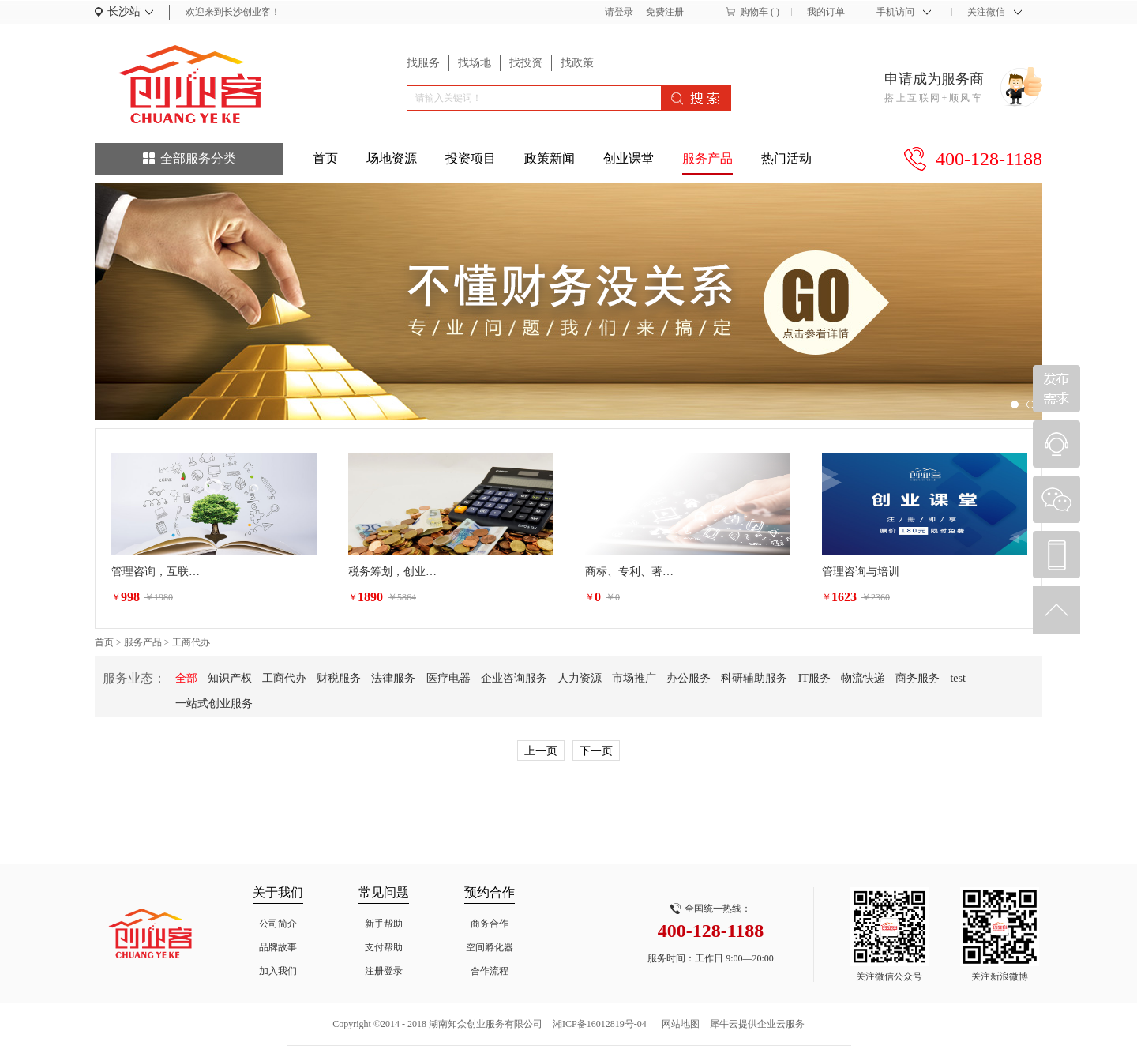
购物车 (754, 11)
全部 (186, 678)
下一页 (596, 751)
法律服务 (393, 678)
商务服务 (917, 678)
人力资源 (579, 678)
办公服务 (688, 678)
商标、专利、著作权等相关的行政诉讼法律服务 (632, 572)
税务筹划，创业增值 (395, 572)
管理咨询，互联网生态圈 (158, 572)
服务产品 (143, 642)
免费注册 (665, 11)
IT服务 (814, 678)
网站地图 (678, 1023)
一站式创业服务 (214, 703)
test (957, 678)
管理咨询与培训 (860, 572)
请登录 (619, 11)
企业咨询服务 (514, 678)
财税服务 (339, 678)
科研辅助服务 (754, 678)
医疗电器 (448, 678)
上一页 (540, 751)
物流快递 (863, 678)
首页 (325, 158)
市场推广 (634, 678)
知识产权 (230, 678)
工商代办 (191, 642)
